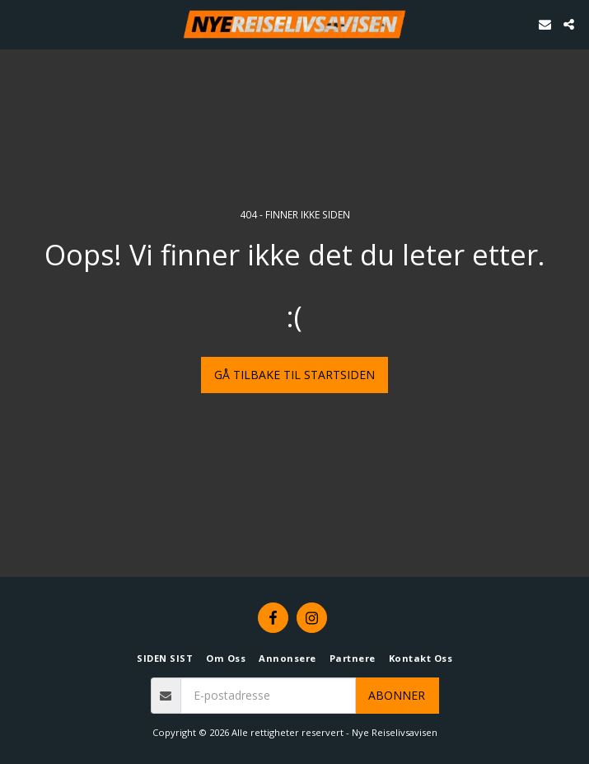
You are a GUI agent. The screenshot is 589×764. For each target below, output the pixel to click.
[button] (18, 23)
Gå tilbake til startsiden (294, 374)
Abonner (396, 695)
